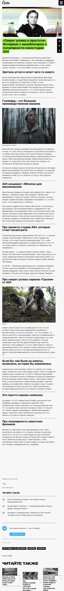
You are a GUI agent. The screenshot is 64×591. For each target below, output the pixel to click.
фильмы (31, 548)
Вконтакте (59, 45)
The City (6, 3)
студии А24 (49, 60)
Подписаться (17, 534)
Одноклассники (59, 50)
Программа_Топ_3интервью (14, 548)
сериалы (41, 548)
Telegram (59, 41)
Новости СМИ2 (7, 556)
